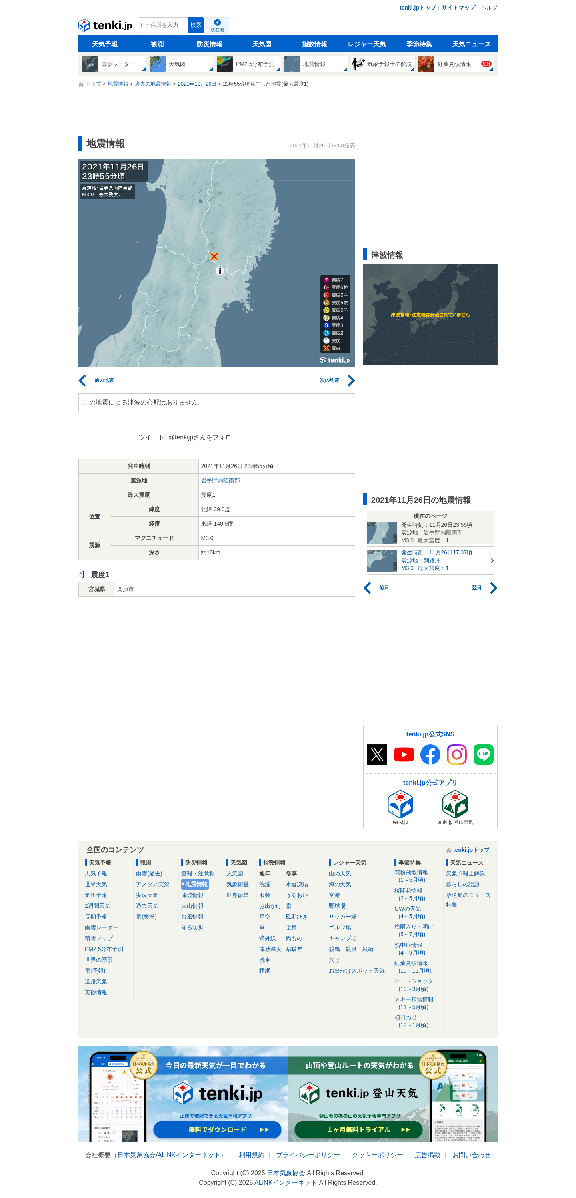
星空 (264, 916)
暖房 (291, 927)
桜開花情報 (417, 894)
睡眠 (264, 970)
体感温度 (270, 949)
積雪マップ (99, 938)
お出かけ (270, 906)
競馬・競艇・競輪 (351, 949)
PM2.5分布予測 (104, 949)
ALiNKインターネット (189, 1155)
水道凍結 (297, 884)
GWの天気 (417, 912)
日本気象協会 (136, 1155)
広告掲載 (427, 1155)
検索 (196, 25)
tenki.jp (106, 27)
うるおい (297, 895)
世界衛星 (237, 895)
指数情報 (314, 44)
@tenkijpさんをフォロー (203, 437)
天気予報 (105, 44)
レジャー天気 (367, 44)
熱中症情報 (417, 949)
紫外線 (267, 938)
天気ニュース (471, 44)
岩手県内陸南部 (220, 480)
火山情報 (192, 906)
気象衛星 (237, 884)
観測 (157, 44)
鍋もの (294, 938)
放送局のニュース (468, 895)
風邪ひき (297, 916)
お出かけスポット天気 (357, 970)
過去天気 (147, 906)
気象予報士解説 (465, 873)
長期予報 (96, 916)
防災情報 (209, 44)
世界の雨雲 (99, 960)
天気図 (262, 44)
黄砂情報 (96, 992)
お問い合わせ (471, 1155)
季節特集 (419, 44)
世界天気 (96, 884)
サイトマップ (458, 7)
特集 (451, 904)
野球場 (337, 906)
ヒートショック (417, 985)
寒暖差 (294, 949)
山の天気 (340, 873)
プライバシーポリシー (308, 1155)
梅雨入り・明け (417, 930)
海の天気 (340, 884)
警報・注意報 (198, 873)
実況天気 (147, 895)
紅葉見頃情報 (417, 967)
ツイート (151, 437)
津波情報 (192, 895)
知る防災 (192, 927)
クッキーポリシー (377, 1155)
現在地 (217, 29)
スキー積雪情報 (417, 1003)
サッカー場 (343, 916)
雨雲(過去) (149, 873)
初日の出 (417, 1021)
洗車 (264, 960)
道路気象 (96, 981)
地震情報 (196, 884)
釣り (334, 960)
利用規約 (251, 1155)
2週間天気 (97, 906)
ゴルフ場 (340, 927)
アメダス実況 (153, 884)
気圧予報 (96, 895)
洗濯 (264, 884)
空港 (334, 895)
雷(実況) (146, 916)
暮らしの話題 (463, 884)
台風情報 (192, 916)
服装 (264, 895)
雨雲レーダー (101, 927)
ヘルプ (489, 7)
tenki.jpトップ (418, 7)
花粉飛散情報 (417, 876)
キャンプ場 (343, 938)
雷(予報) (95, 970)
